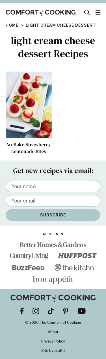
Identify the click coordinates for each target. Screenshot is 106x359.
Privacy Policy (53, 341)
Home (12, 25)
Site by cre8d (53, 350)
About (53, 332)
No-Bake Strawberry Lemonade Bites (28, 148)
